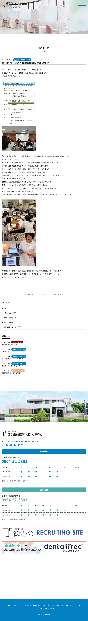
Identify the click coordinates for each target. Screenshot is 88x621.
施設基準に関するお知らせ (13, 327)
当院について (13, 605)
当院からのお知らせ (10, 313)
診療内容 (36, 605)
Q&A (45, 605)
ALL (4, 308)
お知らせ (67, 605)
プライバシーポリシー (46, 608)
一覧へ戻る (44, 294)
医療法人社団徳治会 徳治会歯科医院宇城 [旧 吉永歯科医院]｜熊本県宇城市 (15, 3)
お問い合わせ (55, 605)
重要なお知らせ (9, 322)
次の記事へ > (58, 294)
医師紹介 (25, 605)
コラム (77, 605)
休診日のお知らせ (10, 318)
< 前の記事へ (30, 294)
